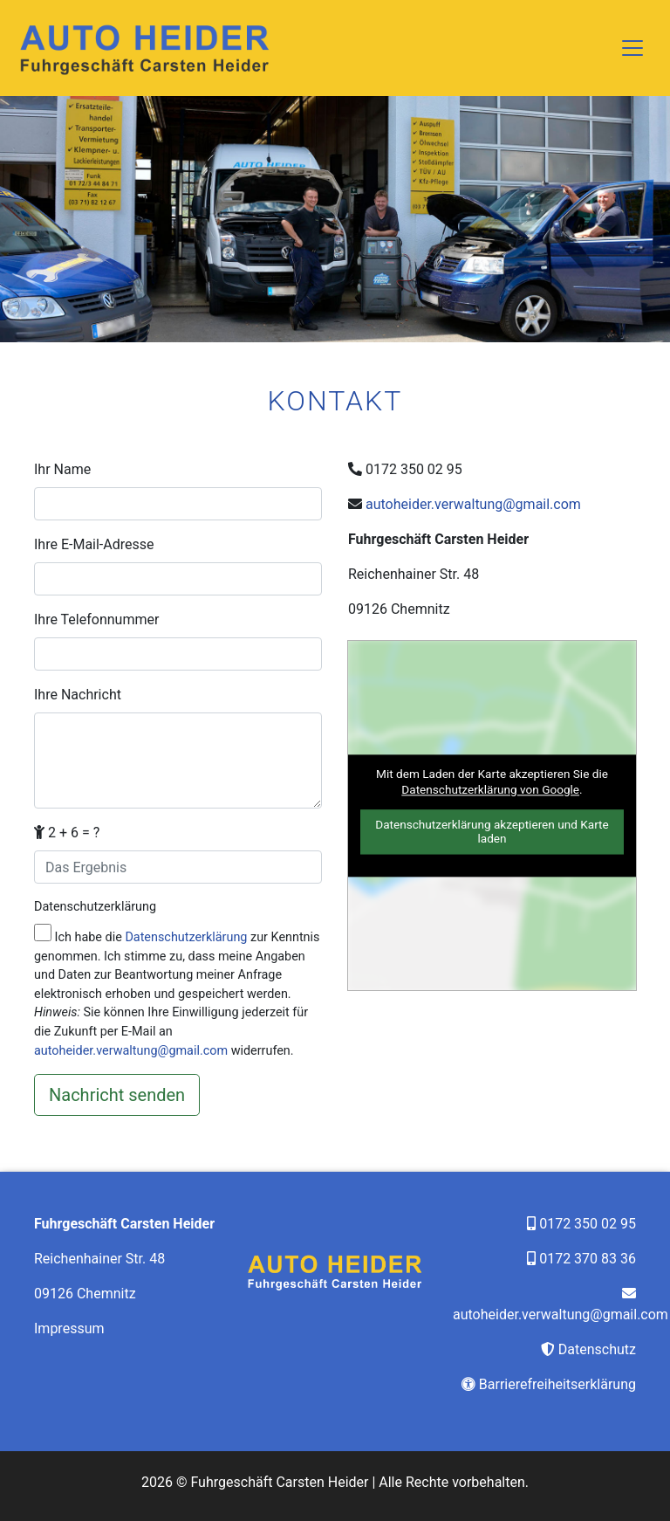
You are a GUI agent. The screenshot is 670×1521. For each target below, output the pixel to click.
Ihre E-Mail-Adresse (94, 544)
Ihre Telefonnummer (96, 619)
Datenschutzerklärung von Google (490, 789)
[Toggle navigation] (632, 48)
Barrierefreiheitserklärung (557, 1384)
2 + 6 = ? (66, 832)
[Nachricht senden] (117, 1095)
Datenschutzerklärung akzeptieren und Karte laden (492, 831)
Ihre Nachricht (77, 694)
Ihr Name (62, 469)
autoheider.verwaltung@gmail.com (131, 1050)
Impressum (69, 1328)
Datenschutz (597, 1349)
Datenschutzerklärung (95, 906)
